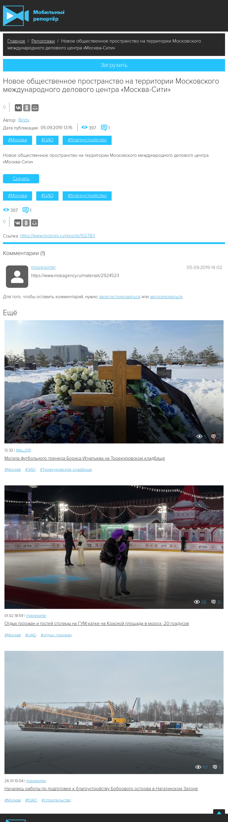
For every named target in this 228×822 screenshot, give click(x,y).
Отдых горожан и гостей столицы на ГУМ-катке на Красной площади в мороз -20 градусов (96, 623)
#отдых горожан (56, 634)
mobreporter (36, 615)
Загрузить (114, 65)
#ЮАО (31, 800)
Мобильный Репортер (33, 16)
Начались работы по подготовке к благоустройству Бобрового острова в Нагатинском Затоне (101, 788)
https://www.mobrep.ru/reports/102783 (57, 235)
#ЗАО (30, 469)
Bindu (23, 120)
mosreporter (43, 267)
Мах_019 (23, 450)
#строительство (56, 800)
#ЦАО (47, 140)
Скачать (21, 178)
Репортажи (43, 41)
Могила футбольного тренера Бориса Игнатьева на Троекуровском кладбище (84, 458)
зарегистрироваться (119, 296)
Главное (16, 41)
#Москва (17, 140)
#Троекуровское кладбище (66, 469)
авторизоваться (166, 296)
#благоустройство (87, 140)
